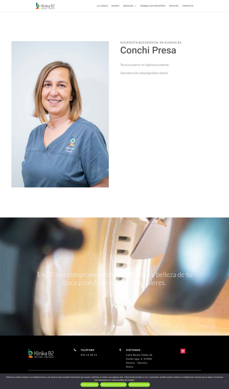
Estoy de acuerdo (89, 385)
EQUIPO (115, 6)
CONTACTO (187, 6)
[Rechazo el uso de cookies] (225, 381)
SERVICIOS (128, 6)
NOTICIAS (173, 6)
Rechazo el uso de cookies (113, 385)
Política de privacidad (139, 385)
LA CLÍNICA (102, 6)
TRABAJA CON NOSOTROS (152, 6)
